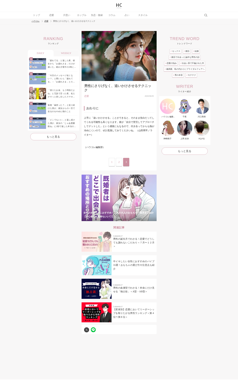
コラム (111, 15)
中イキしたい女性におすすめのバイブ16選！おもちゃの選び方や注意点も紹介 (134, 265)
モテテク (191, 75)
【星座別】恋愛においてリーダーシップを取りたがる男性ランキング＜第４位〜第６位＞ (134, 313)
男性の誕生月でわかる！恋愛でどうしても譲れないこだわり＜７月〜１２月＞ (134, 243)
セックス (175, 51)
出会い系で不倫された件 (192, 63)
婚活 (186, 51)
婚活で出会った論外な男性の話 (184, 57)
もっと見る (53, 136)
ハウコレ (36, 21)
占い (127, 15)
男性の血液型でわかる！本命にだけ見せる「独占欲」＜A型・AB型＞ (134, 290)
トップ (36, 15)
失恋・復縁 (97, 15)
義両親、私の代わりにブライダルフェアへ (185, 69)
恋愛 (51, 15)
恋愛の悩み (171, 63)
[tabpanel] (119, 198)
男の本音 (178, 75)
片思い (66, 15)
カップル (81, 15)
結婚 (196, 51)
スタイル (143, 15)
